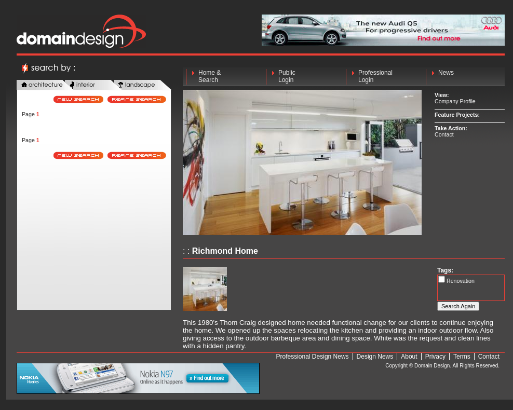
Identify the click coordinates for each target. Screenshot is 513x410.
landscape (142, 85)
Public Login (286, 76)
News (446, 76)
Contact (444, 134)
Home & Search (209, 76)
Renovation (460, 281)
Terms (461, 356)
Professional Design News (312, 356)
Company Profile (455, 101)
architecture (45, 85)
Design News (375, 356)
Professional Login (375, 76)
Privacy (435, 356)
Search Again (458, 306)
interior (93, 85)
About (409, 356)
